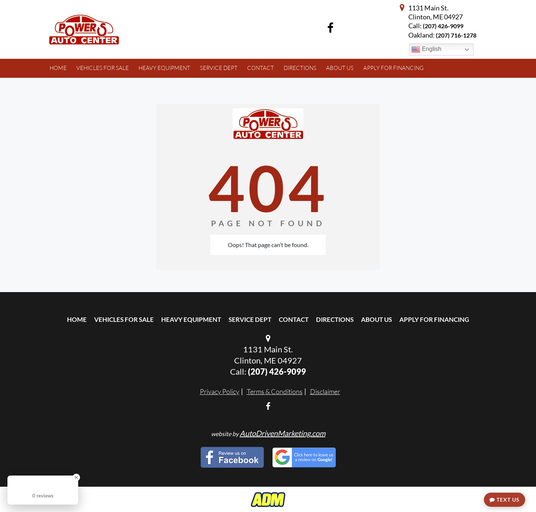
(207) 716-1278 (456, 35)
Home (77, 319)
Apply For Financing (434, 319)
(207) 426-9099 (443, 25)
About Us (376, 319)
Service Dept (250, 319)
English (426, 49)
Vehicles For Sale (124, 319)
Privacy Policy (219, 391)
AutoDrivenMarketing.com (282, 433)
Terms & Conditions (275, 391)
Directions (335, 319)
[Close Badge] (76, 477)
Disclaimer (325, 391)
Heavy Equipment (191, 319)
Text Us (504, 499)
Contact (294, 319)
